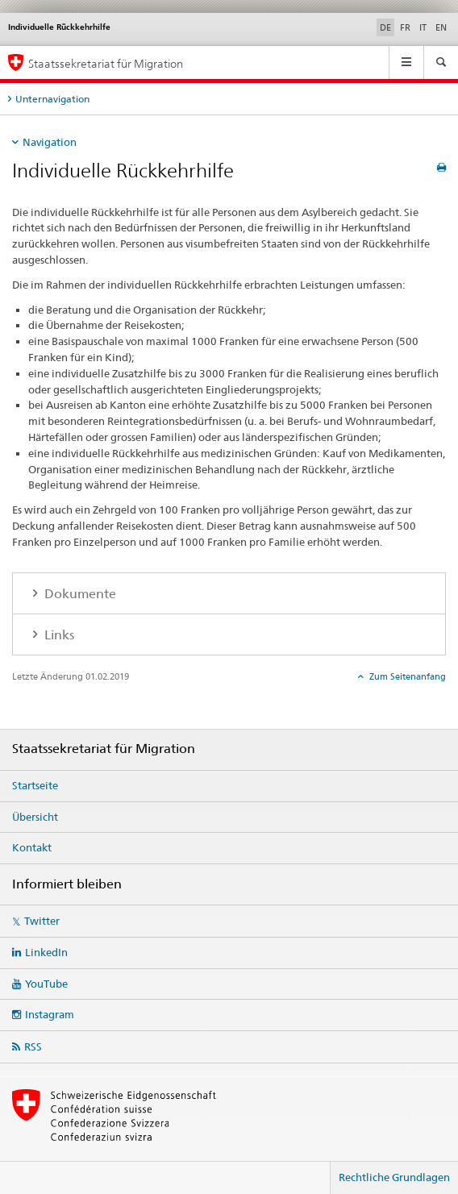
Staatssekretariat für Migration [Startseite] (105, 63)
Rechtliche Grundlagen (394, 1177)
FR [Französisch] (405, 27)
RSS (33, 1046)
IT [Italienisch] (423, 27)
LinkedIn (46, 952)
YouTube (46, 983)
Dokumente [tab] (78, 593)
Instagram (49, 1014)
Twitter (42, 920)
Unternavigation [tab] (52, 99)
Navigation (50, 141)
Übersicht (35, 816)
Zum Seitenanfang (406, 676)
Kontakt (32, 847)
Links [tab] (57, 635)
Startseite (35, 785)
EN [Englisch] (441, 27)
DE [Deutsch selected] (385, 27)
